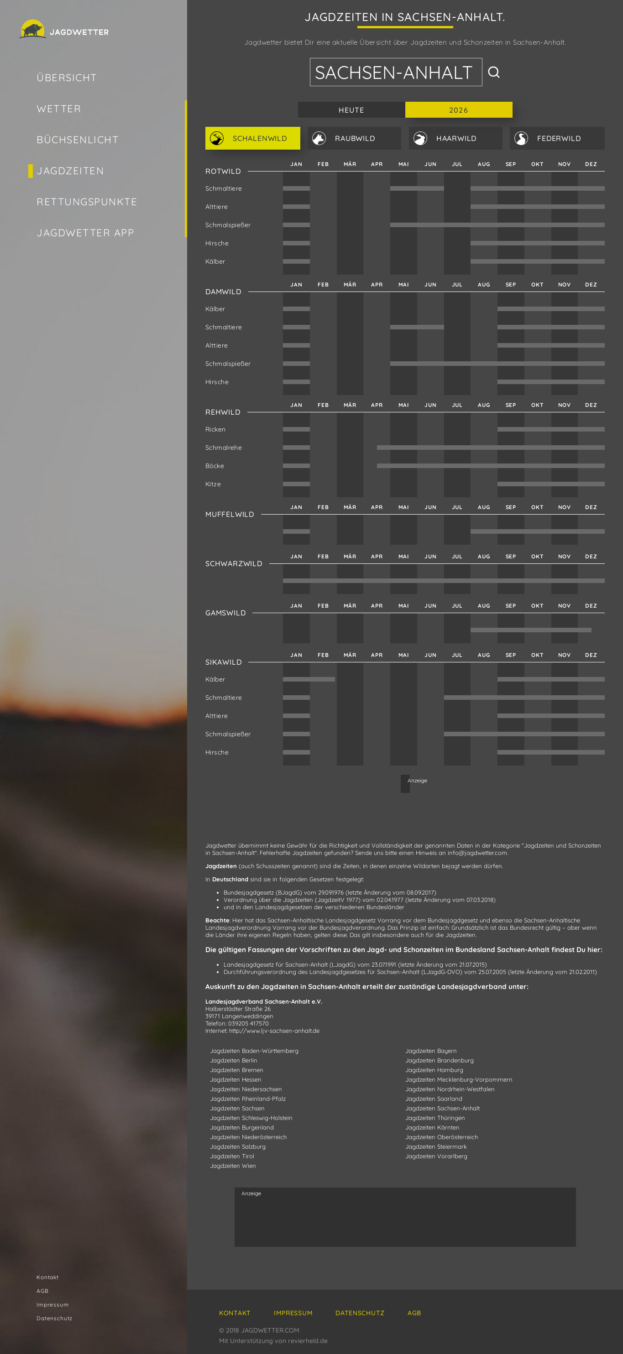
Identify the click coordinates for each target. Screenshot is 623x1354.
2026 (458, 110)
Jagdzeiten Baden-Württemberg (254, 1050)
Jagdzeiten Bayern (431, 1050)
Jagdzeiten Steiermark (436, 1146)
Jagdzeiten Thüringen (435, 1117)
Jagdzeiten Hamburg (434, 1069)
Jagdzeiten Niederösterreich (248, 1136)
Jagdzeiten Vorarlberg (436, 1156)
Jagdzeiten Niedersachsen (246, 1089)
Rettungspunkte (87, 201)
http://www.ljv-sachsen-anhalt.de (274, 1030)
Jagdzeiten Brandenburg (439, 1060)
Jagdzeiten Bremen (236, 1069)
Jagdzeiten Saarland (433, 1098)
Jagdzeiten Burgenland (242, 1127)
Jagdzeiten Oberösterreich (441, 1136)
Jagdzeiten (70, 170)
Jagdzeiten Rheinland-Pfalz (248, 1098)
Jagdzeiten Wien (233, 1165)
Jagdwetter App (86, 232)
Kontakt (48, 1277)
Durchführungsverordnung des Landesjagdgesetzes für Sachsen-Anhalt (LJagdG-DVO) (343, 971)
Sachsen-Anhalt (394, 72)
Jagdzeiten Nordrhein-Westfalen (450, 1089)
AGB (43, 1290)
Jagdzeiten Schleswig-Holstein (251, 1117)
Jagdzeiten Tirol (232, 1156)
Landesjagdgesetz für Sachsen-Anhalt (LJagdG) (290, 964)
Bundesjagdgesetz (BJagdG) (263, 892)
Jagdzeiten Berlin (233, 1060)
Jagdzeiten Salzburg (238, 1146)
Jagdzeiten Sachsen (237, 1108)
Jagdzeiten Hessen (236, 1079)
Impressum (53, 1304)
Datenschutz (55, 1318)
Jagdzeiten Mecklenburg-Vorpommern (459, 1079)
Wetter (59, 108)
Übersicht (67, 77)
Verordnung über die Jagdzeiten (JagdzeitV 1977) (292, 899)
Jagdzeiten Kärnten (432, 1127)
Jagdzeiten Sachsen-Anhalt (442, 1108)
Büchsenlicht (78, 139)
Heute (352, 110)
